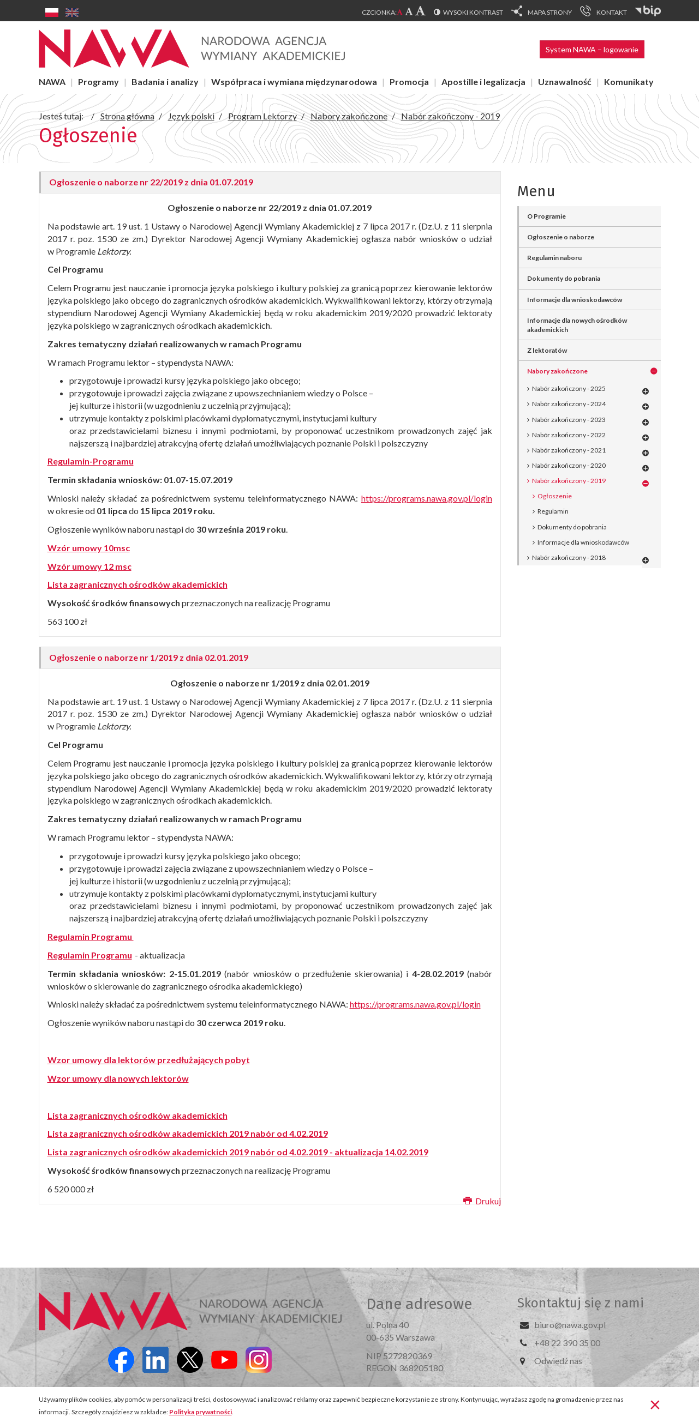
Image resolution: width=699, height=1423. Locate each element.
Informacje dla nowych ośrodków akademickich (577, 325)
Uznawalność (565, 81)
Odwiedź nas (558, 1360)
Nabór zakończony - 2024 (569, 404)
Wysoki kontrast (473, 12)
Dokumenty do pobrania (563, 278)
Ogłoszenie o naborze (560, 237)
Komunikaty (629, 81)
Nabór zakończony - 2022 (569, 435)
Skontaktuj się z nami (580, 1303)
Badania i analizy (165, 81)
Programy (98, 81)
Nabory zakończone (557, 371)
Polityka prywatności (200, 1412)
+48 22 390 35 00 (567, 1342)
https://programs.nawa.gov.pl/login (426, 498)
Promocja (409, 81)
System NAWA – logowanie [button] (592, 49)
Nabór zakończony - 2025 (569, 388)
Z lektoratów (547, 350)
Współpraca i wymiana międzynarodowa (294, 81)
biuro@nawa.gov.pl (570, 1324)
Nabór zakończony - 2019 (569, 481)
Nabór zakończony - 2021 (569, 450)
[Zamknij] (655, 1404)
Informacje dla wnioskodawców (574, 300)
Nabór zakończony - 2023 (569, 419)
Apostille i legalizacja (483, 81)
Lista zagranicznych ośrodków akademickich (137, 1115)
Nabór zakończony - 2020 (569, 465)
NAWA (52, 81)
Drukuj (482, 1201)
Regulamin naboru (554, 258)
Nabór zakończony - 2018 (569, 557)
